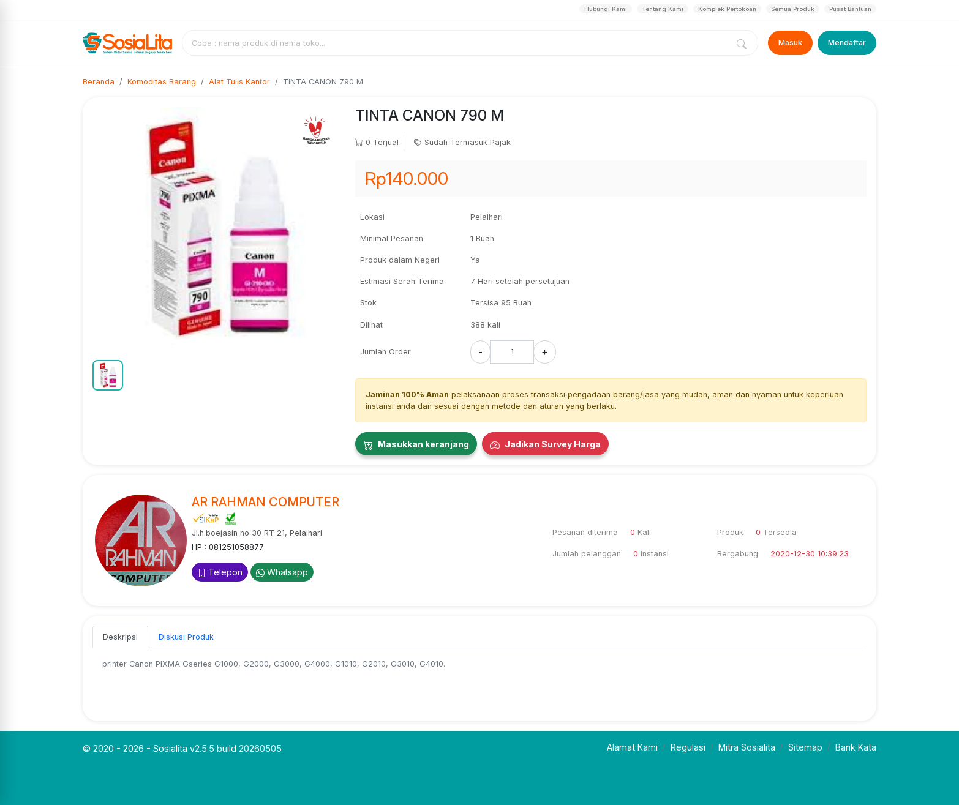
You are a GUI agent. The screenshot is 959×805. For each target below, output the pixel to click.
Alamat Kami (632, 747)
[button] (107, 375)
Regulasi (688, 747)
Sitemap (805, 747)
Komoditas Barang (161, 81)
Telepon (220, 572)
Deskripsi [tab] (120, 637)
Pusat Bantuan (850, 9)
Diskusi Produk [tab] (186, 637)
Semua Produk (792, 9)
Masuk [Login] (790, 42)
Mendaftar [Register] (847, 42)
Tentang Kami (662, 9)
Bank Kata (855, 747)
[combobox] (457, 43)
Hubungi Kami (605, 9)
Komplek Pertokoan (727, 9)
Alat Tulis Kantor (239, 81)
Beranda (99, 81)
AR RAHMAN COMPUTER (265, 502)
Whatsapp (282, 572)
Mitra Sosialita (746, 747)
